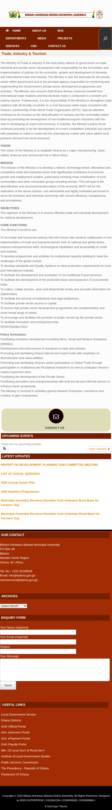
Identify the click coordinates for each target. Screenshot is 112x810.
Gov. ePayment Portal (15, 738)
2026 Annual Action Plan (18, 482)
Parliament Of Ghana (15, 774)
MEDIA (41, 38)
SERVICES (12, 46)
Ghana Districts (11, 720)
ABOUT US (39, 30)
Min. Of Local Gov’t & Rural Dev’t (22, 750)
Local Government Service (18, 714)
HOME (13, 30)
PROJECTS (65, 38)
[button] (105, 38)
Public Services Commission (19, 762)
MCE (61, 30)
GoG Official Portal (13, 726)
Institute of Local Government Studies (25, 756)
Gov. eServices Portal (15, 732)
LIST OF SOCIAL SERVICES (20, 473)
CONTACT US (57, 46)
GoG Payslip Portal (13, 744)
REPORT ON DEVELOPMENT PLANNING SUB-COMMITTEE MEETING (49, 464)
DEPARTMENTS (16, 38)
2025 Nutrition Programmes (20, 491)
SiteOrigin (52, 806)
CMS (34, 46)
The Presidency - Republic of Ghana (25, 768)
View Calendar (99, 449)
